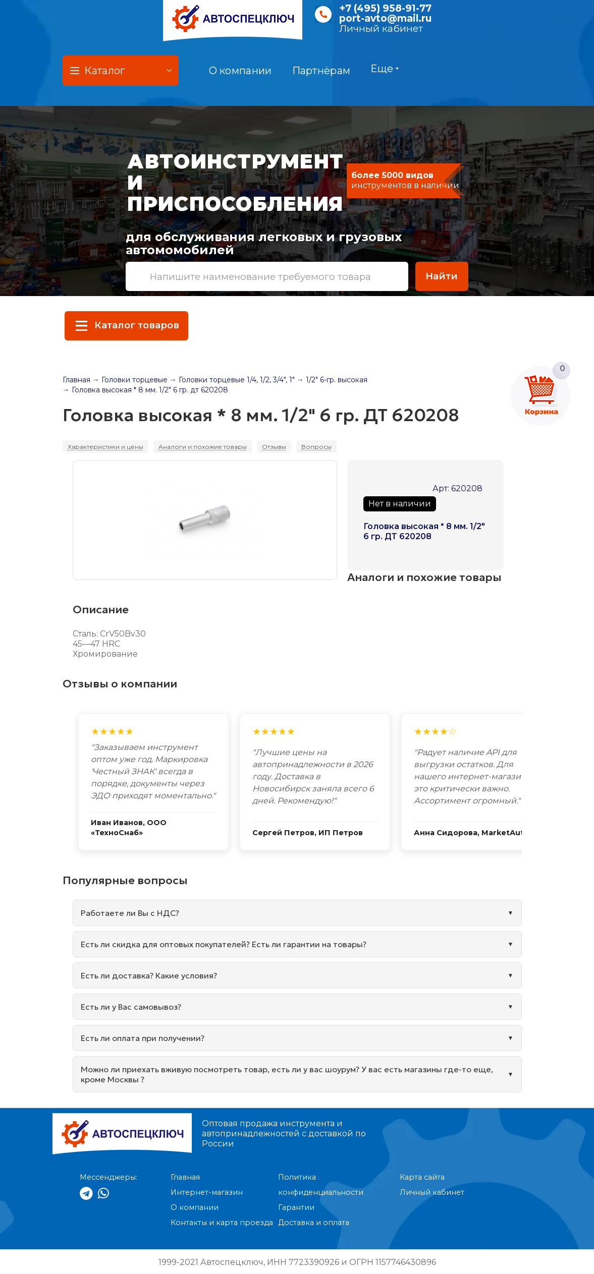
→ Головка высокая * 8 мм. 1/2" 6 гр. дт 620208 (145, 389)
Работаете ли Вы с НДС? (130, 913)
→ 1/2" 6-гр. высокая (332, 379)
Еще (384, 69)
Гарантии (296, 1207)
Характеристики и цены (105, 446)
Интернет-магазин (207, 1192)
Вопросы (316, 446)
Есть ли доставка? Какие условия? (149, 975)
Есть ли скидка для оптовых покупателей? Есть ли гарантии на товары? (223, 944)
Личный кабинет (381, 28)
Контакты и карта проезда (222, 1222)
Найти (441, 276)
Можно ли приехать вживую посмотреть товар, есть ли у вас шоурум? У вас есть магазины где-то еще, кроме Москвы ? (287, 1074)
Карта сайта (422, 1177)
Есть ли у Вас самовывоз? (131, 1007)
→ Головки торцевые (130, 379)
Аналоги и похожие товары (202, 446)
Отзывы (274, 446)
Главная (76, 379)
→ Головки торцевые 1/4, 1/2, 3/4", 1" (232, 379)
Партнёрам (321, 71)
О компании (240, 71)
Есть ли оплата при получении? (142, 1038)
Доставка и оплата (313, 1222)
